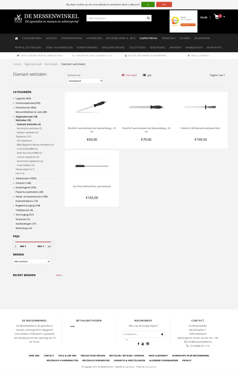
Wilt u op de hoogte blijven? (143, 325)
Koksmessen (94, 38)
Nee (164, 4)
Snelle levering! (198, 55)
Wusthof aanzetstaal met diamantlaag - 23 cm (92, 129)
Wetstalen (51, 64)
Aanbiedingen (194, 47)
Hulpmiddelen (25, 165)
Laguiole (51, 38)
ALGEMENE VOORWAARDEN (163, 360)
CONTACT (49, 355)
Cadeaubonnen (32, 38)
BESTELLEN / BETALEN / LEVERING (126, 355)
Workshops (214, 47)
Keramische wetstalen (29, 128)
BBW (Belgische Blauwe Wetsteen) (35, 144)
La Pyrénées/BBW (27, 148)
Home (17, 64)
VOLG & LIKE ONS (67, 355)
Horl (20, 173)
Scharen (184, 38)
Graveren (175, 47)
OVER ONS (34, 355)
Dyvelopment (151, 366)
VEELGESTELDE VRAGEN (93, 355)
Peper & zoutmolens (28, 47)
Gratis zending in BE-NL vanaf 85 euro (39, 55)
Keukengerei (202, 38)
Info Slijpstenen (24, 140)
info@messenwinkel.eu (200, 341)
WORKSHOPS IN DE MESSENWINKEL (190, 355)
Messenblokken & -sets (121, 38)
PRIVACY (186, 360)
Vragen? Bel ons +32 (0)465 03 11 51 (92, 55)
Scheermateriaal (72, 38)
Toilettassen (137, 47)
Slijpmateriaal (149, 38)
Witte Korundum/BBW (29, 153)
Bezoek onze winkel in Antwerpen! (145, 55)
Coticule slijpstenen (28, 157)
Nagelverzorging (113, 47)
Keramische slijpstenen (30, 161)
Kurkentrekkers (87, 47)
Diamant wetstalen (73, 64)
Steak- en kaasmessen (59, 47)
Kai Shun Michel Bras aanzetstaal (92, 186)
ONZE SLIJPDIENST (158, 355)
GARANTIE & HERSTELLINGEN (129, 360)
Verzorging (157, 47)
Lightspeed (129, 366)
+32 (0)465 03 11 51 (199, 345)
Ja (148, 4)
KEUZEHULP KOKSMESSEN (96, 360)
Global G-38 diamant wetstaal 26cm (200, 128)
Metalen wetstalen (27, 132)
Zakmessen (169, 38)
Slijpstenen (23, 136)
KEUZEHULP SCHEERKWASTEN (62, 360)
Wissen (59, 275)
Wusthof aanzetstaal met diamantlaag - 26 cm (146, 129)
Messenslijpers (25, 169)
